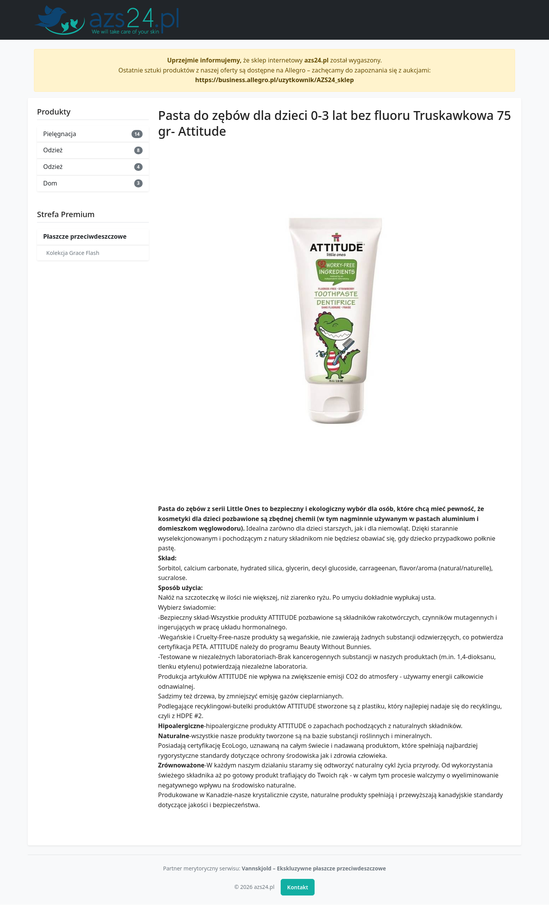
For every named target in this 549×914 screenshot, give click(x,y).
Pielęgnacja (93, 134)
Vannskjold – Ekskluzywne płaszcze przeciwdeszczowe (314, 868)
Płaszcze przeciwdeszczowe (84, 236)
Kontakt (297, 887)
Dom (93, 183)
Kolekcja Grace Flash (72, 252)
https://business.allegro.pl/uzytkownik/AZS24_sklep (274, 80)
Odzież (93, 150)
